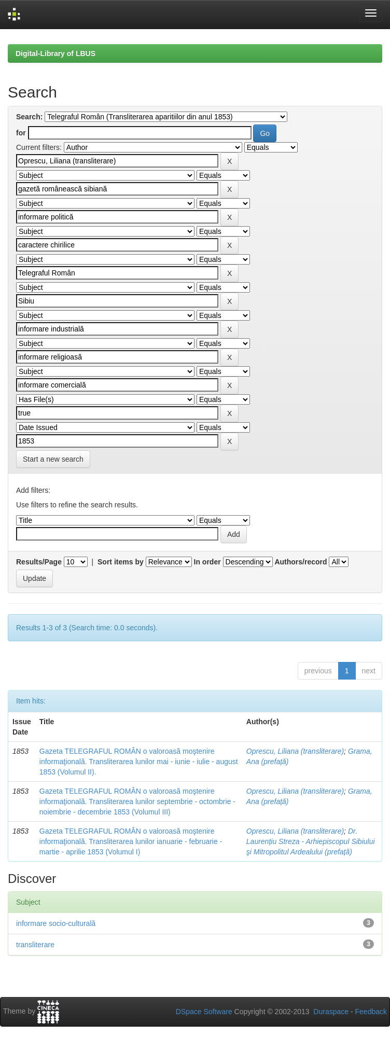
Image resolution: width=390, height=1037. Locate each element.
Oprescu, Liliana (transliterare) (295, 751)
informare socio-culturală (55, 923)
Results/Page (39, 562)
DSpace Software (204, 1011)
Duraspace (331, 1011)
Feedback (371, 1011)
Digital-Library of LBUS (55, 53)
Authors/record (300, 562)
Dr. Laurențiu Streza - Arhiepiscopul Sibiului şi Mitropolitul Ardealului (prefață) (310, 841)
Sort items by (120, 562)
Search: (29, 117)
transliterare (35, 945)
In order (207, 562)
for (21, 133)
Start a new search (53, 459)
